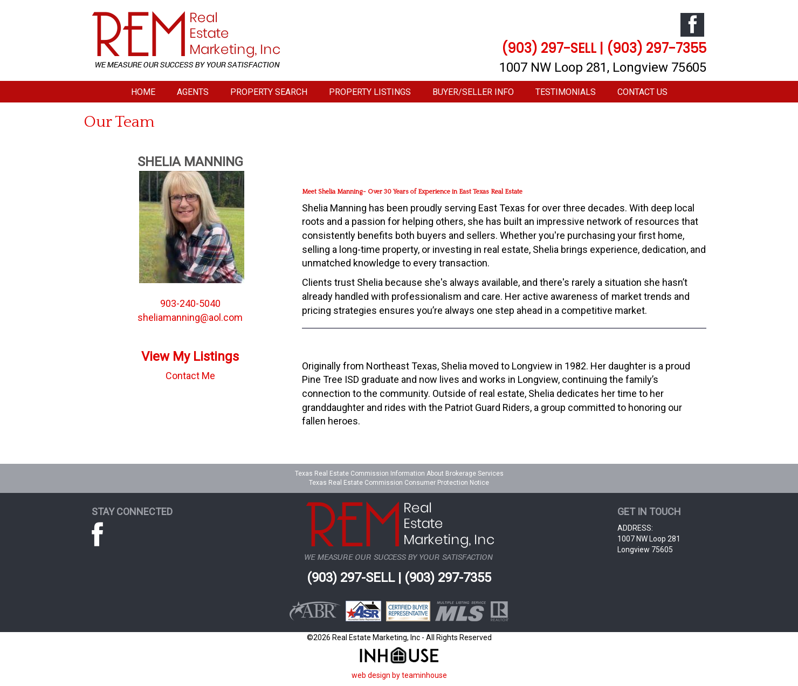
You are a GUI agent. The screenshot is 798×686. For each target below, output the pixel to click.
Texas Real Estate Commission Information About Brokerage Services (399, 473)
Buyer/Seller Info (473, 92)
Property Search (268, 92)
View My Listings (190, 356)
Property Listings (370, 92)
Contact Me (190, 375)
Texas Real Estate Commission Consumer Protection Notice (399, 482)
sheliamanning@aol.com (190, 317)
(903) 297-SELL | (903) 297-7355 (603, 48)
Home (143, 92)
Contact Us (642, 92)
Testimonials (565, 92)
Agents (193, 92)
